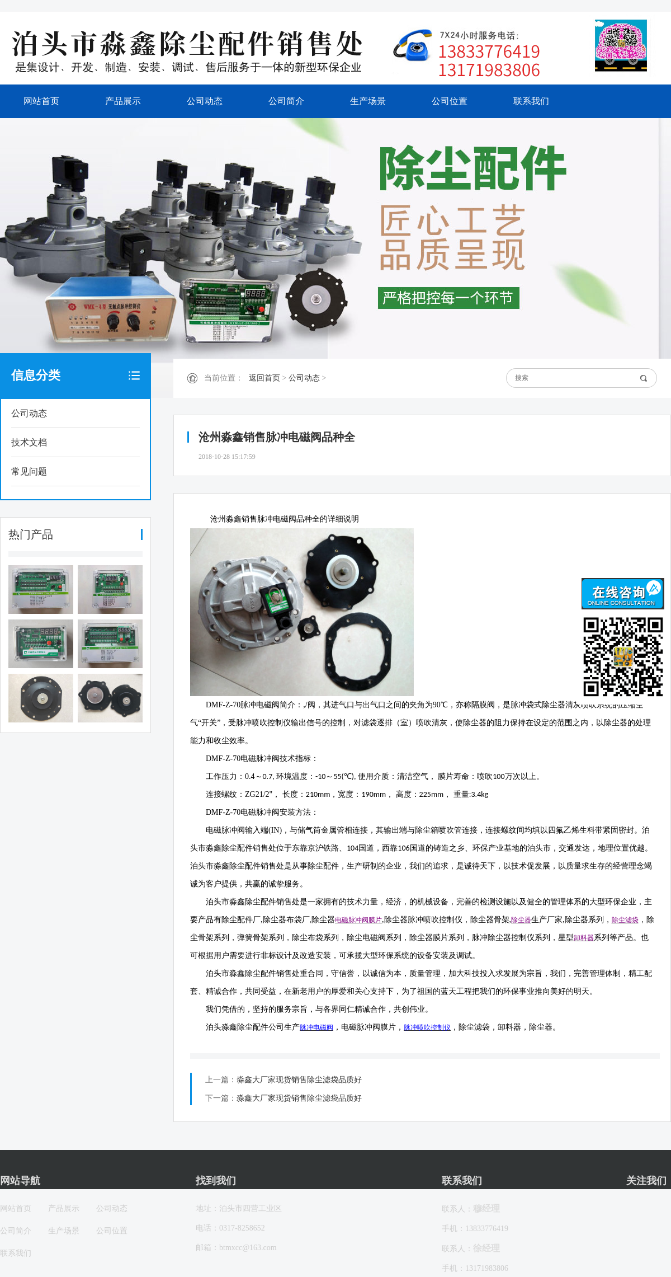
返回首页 (264, 378)
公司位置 (449, 101)
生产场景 (368, 101)
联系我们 (531, 101)
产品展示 (123, 101)
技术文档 (29, 442)
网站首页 (41, 101)
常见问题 (29, 471)
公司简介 (286, 101)
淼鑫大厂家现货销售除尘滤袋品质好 (299, 1080)
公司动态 (205, 101)
